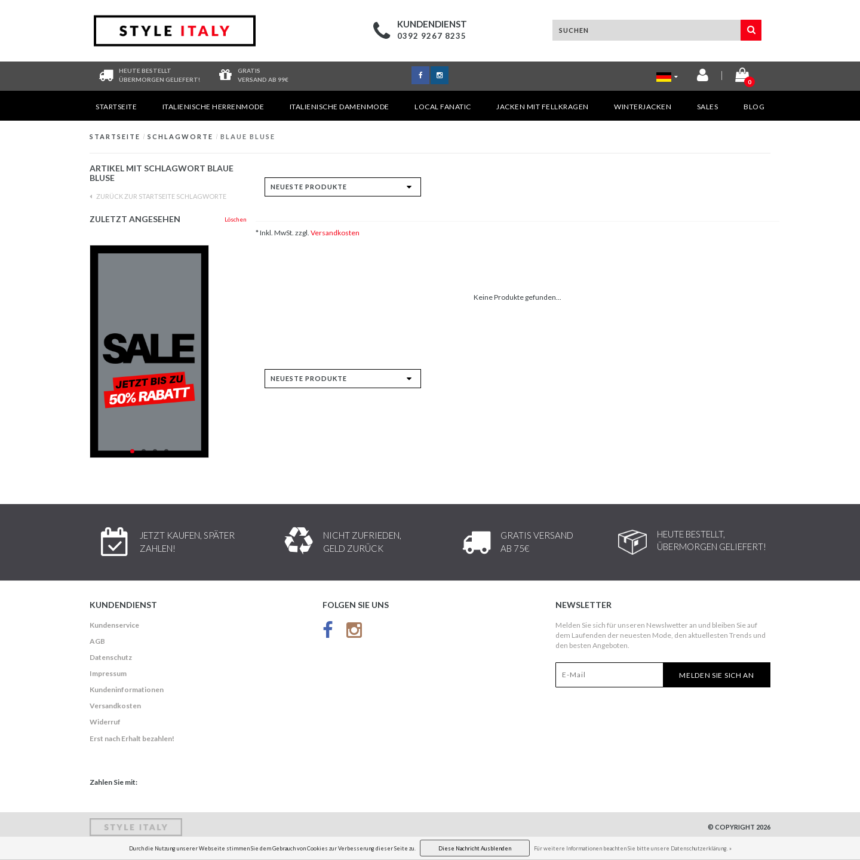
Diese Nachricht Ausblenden (474, 848)
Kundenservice (114, 625)
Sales (707, 106)
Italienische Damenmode (339, 106)
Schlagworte (180, 136)
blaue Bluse (247, 136)
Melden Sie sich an (716, 675)
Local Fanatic (442, 106)
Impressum (108, 673)
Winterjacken (642, 106)
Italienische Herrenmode (213, 106)
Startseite (116, 106)
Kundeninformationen (127, 689)
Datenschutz (111, 657)
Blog (754, 106)
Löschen (236, 219)
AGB (97, 641)
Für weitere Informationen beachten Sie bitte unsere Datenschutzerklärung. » (633, 848)
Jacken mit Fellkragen (542, 106)
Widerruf (105, 721)
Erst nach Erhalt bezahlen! (132, 738)
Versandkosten (335, 232)
